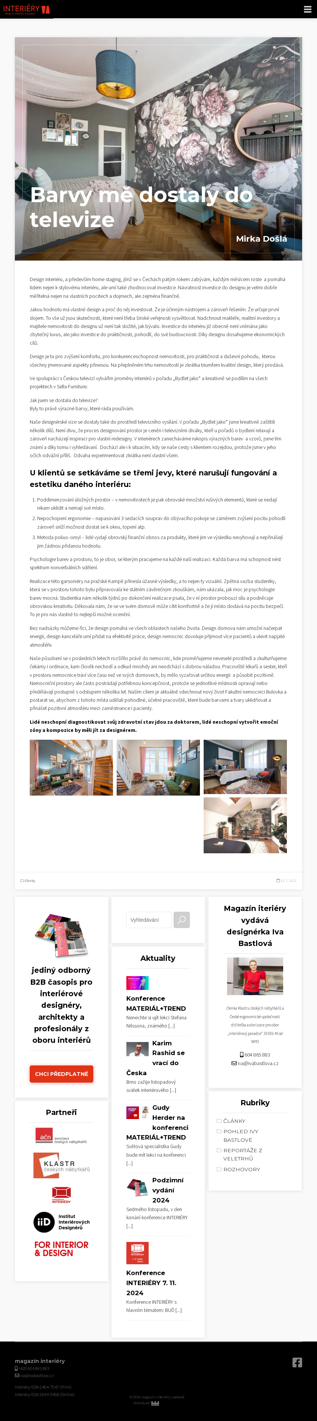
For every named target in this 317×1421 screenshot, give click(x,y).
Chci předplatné (61, 1074)
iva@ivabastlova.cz (258, 1063)
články (30, 880)
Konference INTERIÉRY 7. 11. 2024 (151, 1283)
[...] (171, 1026)
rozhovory (241, 1169)
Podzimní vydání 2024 (168, 1190)
